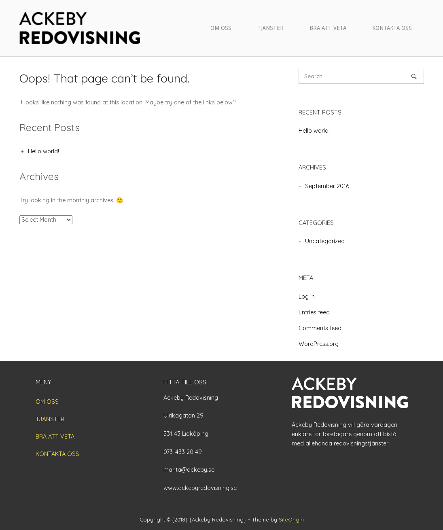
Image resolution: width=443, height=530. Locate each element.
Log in (307, 296)
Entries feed (314, 312)
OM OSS (220, 28)
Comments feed (320, 328)
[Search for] (361, 76)
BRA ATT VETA (327, 28)
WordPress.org (319, 344)
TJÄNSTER (270, 28)
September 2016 (327, 186)
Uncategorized (325, 241)
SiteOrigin (291, 519)
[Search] (414, 76)
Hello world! (43, 151)
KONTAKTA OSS (392, 28)
